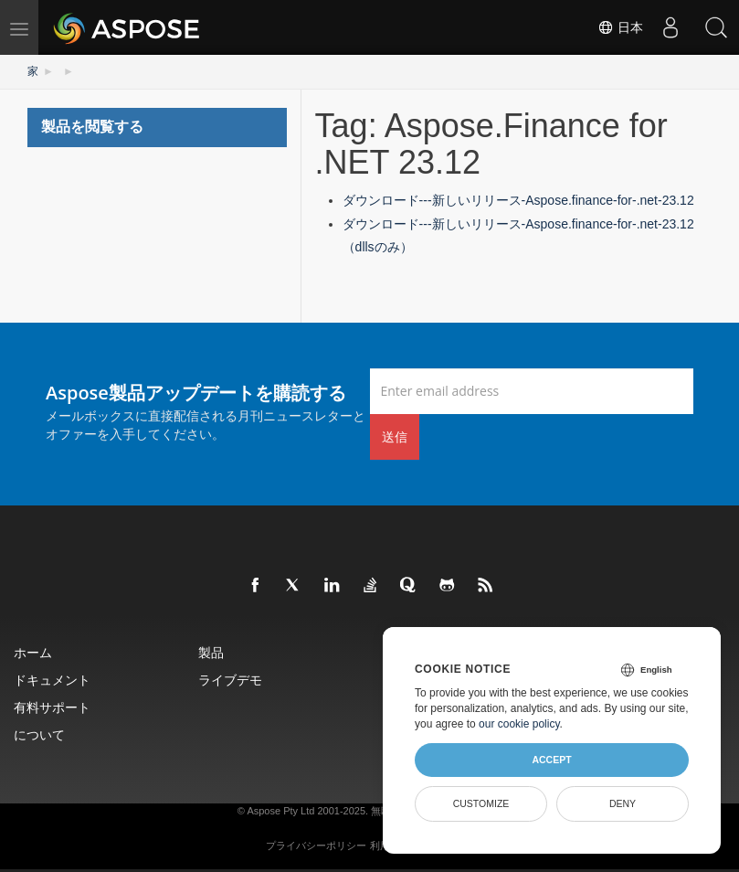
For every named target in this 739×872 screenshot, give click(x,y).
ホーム (33, 652)
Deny (622, 803)
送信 (394, 436)
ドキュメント (52, 679)
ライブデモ (230, 679)
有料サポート (52, 707)
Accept (551, 759)
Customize (481, 803)
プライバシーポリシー (316, 845)
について (39, 734)
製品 (211, 652)
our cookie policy (519, 724)
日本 (620, 27)
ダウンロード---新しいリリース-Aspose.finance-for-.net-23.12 (518, 200)
